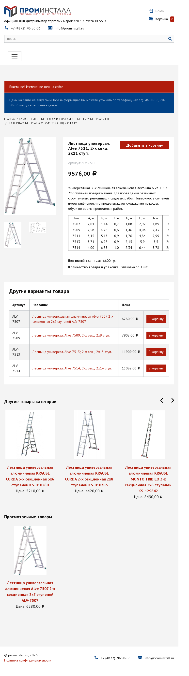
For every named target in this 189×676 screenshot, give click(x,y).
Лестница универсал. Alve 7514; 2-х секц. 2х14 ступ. (77, 368)
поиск (17, 38)
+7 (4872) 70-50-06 (31, 28)
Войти (165, 11)
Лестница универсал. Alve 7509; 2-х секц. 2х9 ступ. (76, 335)
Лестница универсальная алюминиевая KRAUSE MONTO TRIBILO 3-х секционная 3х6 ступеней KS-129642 (153, 479)
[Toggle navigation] (16, 56)
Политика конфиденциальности (33, 660)
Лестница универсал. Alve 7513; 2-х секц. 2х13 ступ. (77, 352)
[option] (35, 452)
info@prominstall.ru (75, 28)
